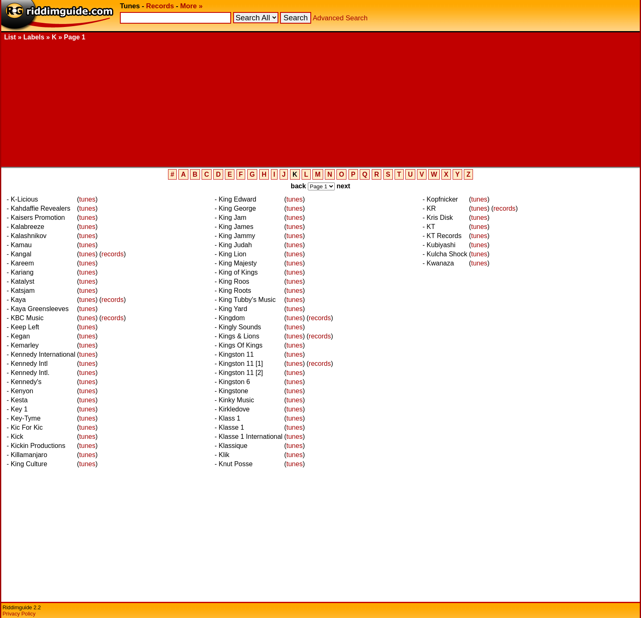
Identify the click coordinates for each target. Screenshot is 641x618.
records (113, 254)
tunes (87, 199)
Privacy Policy (19, 614)
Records (160, 6)
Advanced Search (340, 18)
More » (191, 6)
